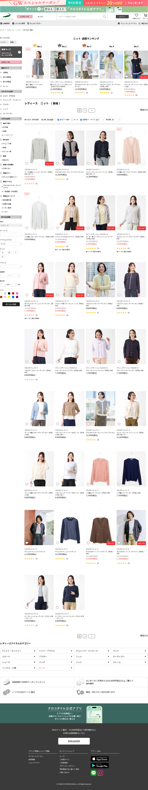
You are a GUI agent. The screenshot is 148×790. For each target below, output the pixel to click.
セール (5, 86)
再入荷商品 (7, 81)
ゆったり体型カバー (10, 177)
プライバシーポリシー (68, 766)
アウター (6, 104)
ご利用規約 (64, 762)
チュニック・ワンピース (12, 100)
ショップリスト (34, 762)
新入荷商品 (7, 77)
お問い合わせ (64, 772)
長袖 (31, 30)
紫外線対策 (7, 200)
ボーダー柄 (7, 151)
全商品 (5, 72)
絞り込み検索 (11, 304)
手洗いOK (6, 168)
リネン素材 (7, 208)
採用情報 (31, 759)
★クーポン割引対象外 (62, 249)
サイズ (92, 119)
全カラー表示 (63, 119)
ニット (19, 30)
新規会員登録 (74, 741)
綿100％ (6, 160)
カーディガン (8, 113)
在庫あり (84, 119)
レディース (10, 30)
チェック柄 (7, 143)
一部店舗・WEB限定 (10, 191)
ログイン (122, 16)
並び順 (43, 119)
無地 (4, 147)
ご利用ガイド (64, 759)
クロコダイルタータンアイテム (12, 186)
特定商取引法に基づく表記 (69, 769)
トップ (2, 30)
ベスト (5, 212)
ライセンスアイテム (35, 756)
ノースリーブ (8, 135)
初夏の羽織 (7, 204)
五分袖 (5, 127)
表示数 (108, 119)
